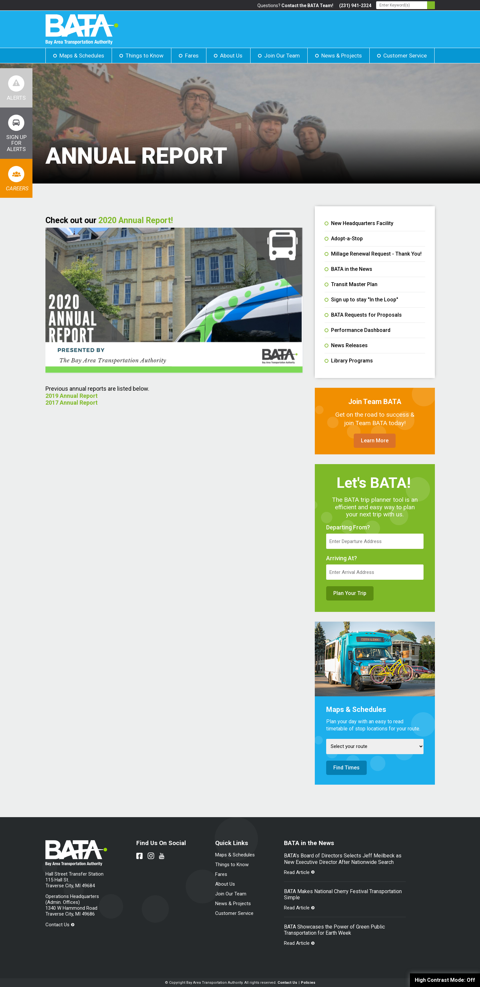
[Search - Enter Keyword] (405, 5)
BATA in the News (348, 269)
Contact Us (57, 925)
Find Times (346, 768)
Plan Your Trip (349, 593)
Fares (192, 55)
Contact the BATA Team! (307, 5)
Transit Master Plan (351, 284)
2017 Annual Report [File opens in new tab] (72, 402)
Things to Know (145, 55)
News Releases (346, 345)
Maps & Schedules (81, 55)
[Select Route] (375, 746)
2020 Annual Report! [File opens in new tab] (135, 220)
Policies (308, 983)
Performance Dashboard (357, 330)
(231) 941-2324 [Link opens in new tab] (355, 5)
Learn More (374, 440)
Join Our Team (282, 55)
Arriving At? (341, 558)
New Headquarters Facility (359, 223)
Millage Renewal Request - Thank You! (373, 254)
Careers (17, 188)
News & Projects (341, 55)
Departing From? (348, 527)
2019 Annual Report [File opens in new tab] (72, 395)
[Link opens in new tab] (16, 133)
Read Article (297, 872)
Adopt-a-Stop (344, 238)
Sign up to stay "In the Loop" (361, 299)
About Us (231, 55)
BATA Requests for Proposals (363, 315)
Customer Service (405, 55)
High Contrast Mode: (445, 980)
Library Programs (349, 360)
